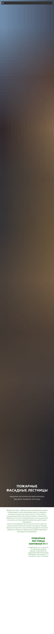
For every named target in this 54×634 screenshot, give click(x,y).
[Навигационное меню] (3, 2)
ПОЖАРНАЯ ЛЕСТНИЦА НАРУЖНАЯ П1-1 (38, 541)
